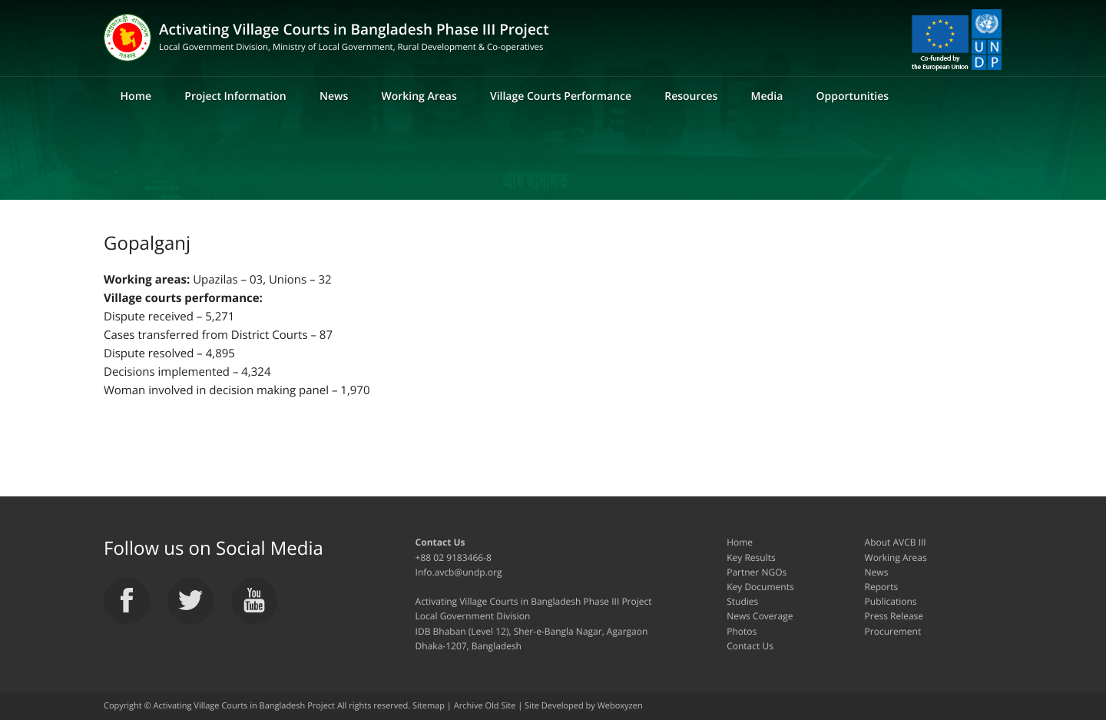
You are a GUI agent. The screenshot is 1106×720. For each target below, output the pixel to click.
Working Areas (418, 96)
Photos (742, 631)
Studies (742, 601)
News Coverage (760, 615)
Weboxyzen (620, 706)
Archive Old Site (485, 706)
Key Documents (760, 586)
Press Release (894, 615)
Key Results (751, 557)
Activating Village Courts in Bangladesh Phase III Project (354, 37)
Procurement (893, 631)
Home (136, 96)
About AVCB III (895, 542)
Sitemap (428, 706)
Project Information (235, 96)
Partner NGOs (756, 572)
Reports (882, 586)
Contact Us (750, 645)
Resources (690, 96)
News (334, 96)
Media (767, 96)
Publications (891, 601)
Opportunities (852, 96)
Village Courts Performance (560, 96)
